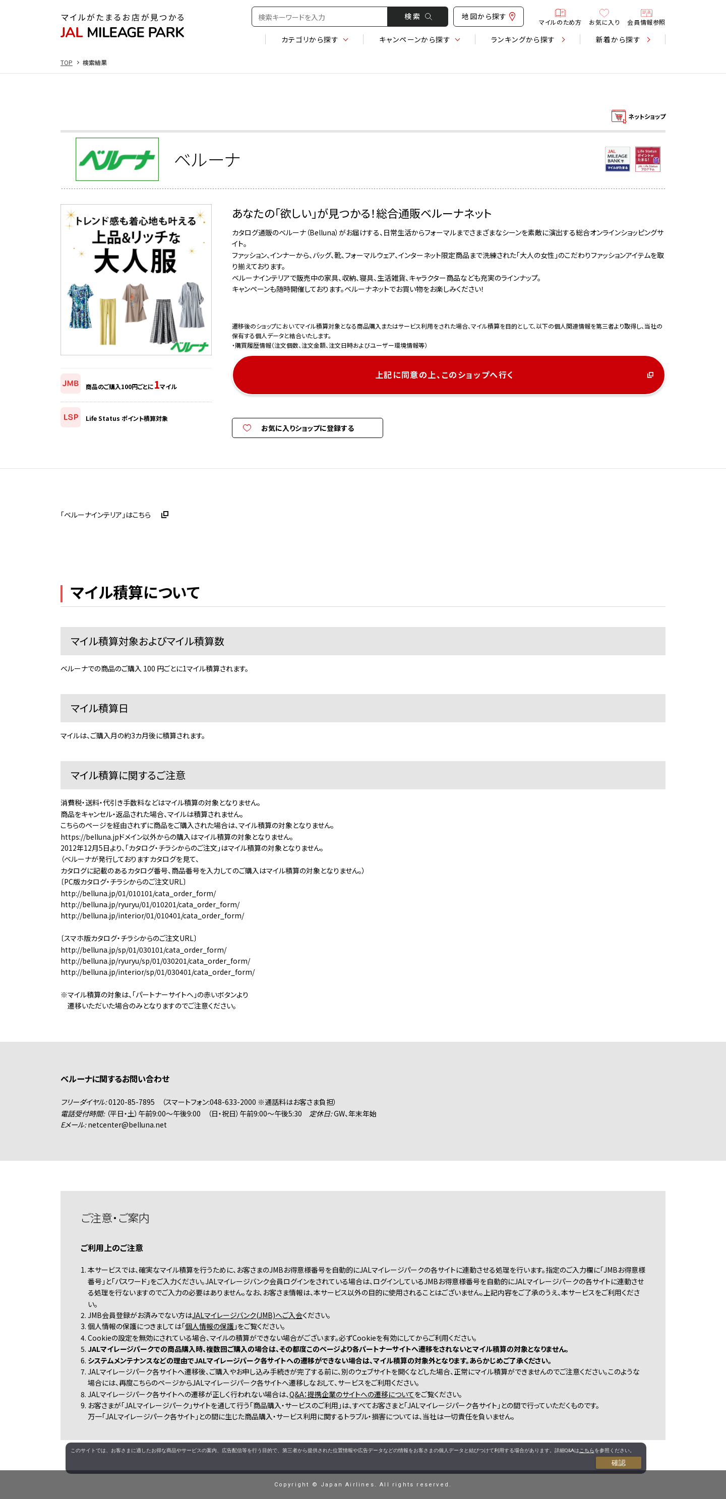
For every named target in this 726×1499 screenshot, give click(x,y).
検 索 (418, 16)
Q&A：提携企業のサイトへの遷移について (351, 1394)
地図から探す (488, 16)
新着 (618, 39)
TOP (66, 62)
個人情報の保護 (209, 1326)
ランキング (523, 39)
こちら (586, 1450)
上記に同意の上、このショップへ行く (444, 374)
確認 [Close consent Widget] (619, 1463)
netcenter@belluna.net (127, 1124)
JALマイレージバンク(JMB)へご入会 (247, 1315)
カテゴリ (310, 39)
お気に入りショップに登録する (307, 428)
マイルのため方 (560, 16)
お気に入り (604, 16)
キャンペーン (415, 39)
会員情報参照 (646, 16)
